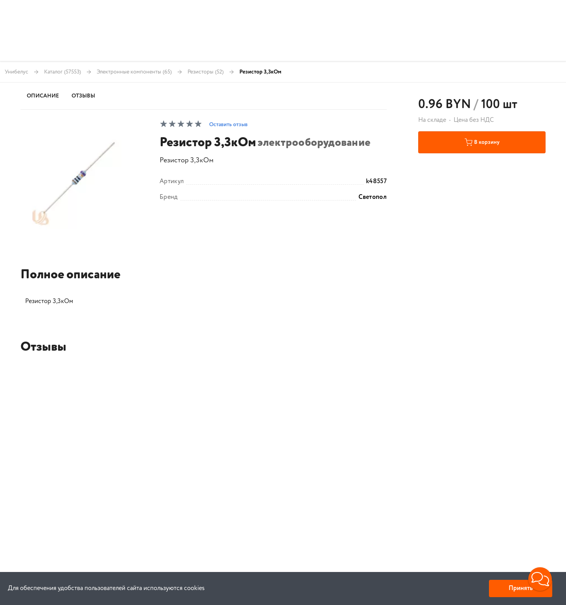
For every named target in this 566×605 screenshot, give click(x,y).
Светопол (372, 197)
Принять (521, 588)
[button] (540, 579)
